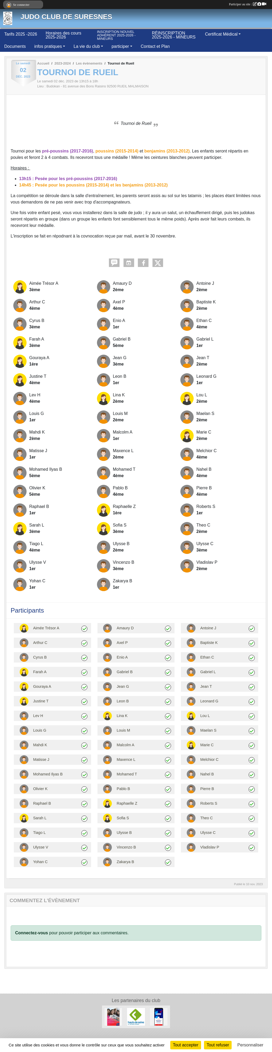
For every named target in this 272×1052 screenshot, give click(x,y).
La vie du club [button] (87, 46)
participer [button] (120, 46)
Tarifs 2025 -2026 (20, 34)
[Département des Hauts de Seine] (136, 1016)
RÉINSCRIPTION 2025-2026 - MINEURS (174, 35)
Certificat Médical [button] (221, 34)
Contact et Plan (155, 46)
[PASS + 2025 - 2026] (113, 1016)
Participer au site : (247, 4)
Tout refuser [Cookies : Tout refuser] (218, 1045)
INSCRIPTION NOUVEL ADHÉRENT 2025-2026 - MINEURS (116, 35)
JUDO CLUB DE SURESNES (66, 17)
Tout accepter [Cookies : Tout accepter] (185, 1045)
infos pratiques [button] (48, 46)
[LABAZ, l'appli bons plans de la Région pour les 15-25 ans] (159, 1016)
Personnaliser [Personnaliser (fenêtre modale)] (250, 1045)
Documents (15, 46)
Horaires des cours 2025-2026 (63, 35)
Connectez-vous (31, 933)
